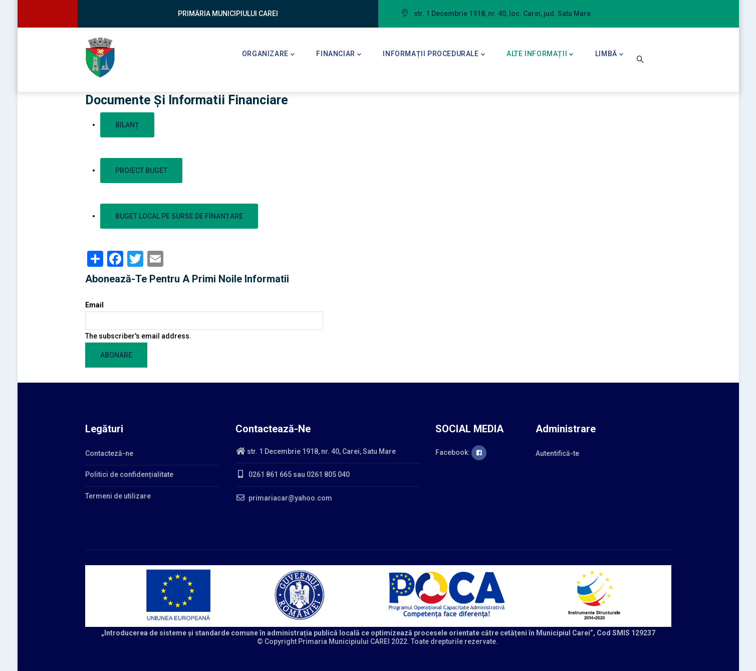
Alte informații (540, 55)
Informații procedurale (434, 55)
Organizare (268, 55)
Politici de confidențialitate (129, 474)
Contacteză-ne (109, 453)
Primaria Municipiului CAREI (344, 641)
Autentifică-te (557, 453)
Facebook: (460, 452)
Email (94, 305)
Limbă (609, 55)
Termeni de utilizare (118, 496)
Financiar (338, 55)
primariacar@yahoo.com (283, 498)
